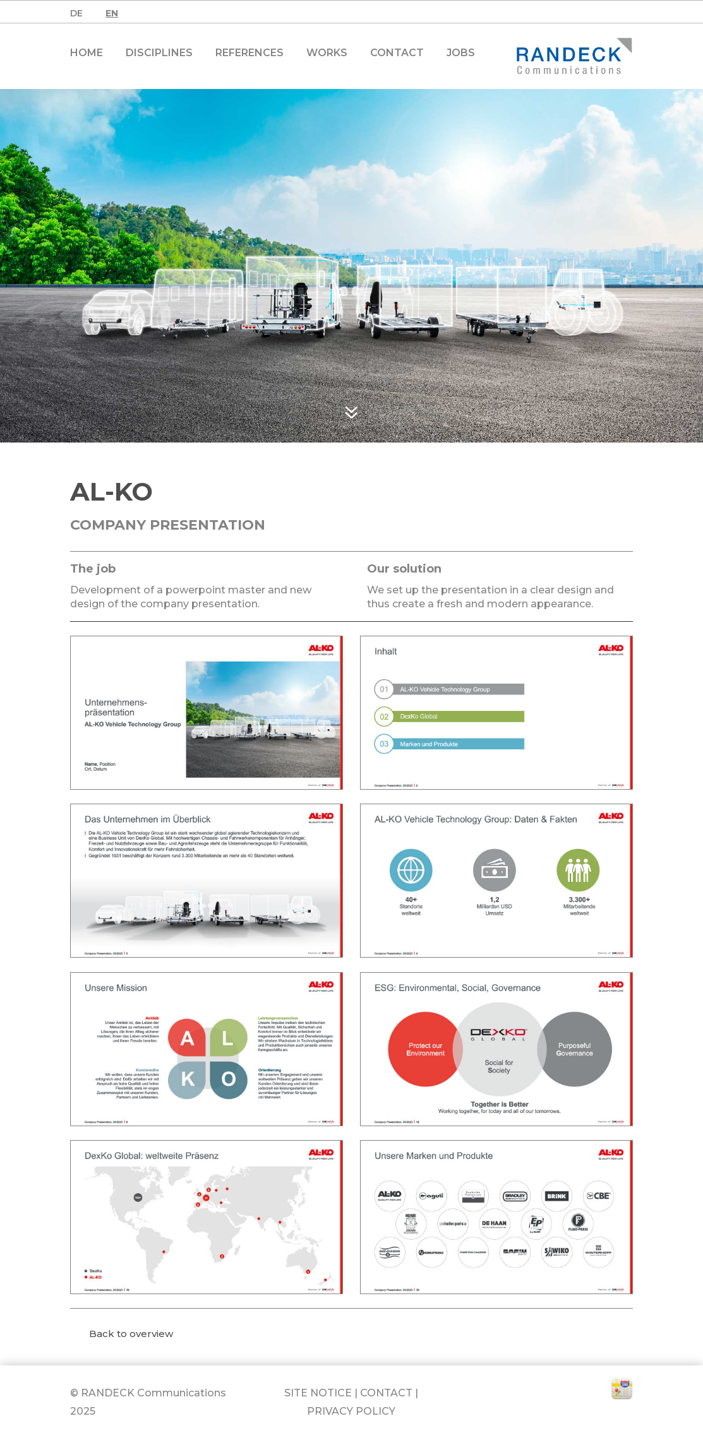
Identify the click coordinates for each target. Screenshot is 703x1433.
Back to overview (131, 1334)
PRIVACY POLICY (351, 1411)
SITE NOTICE (318, 1393)
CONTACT (386, 1393)
